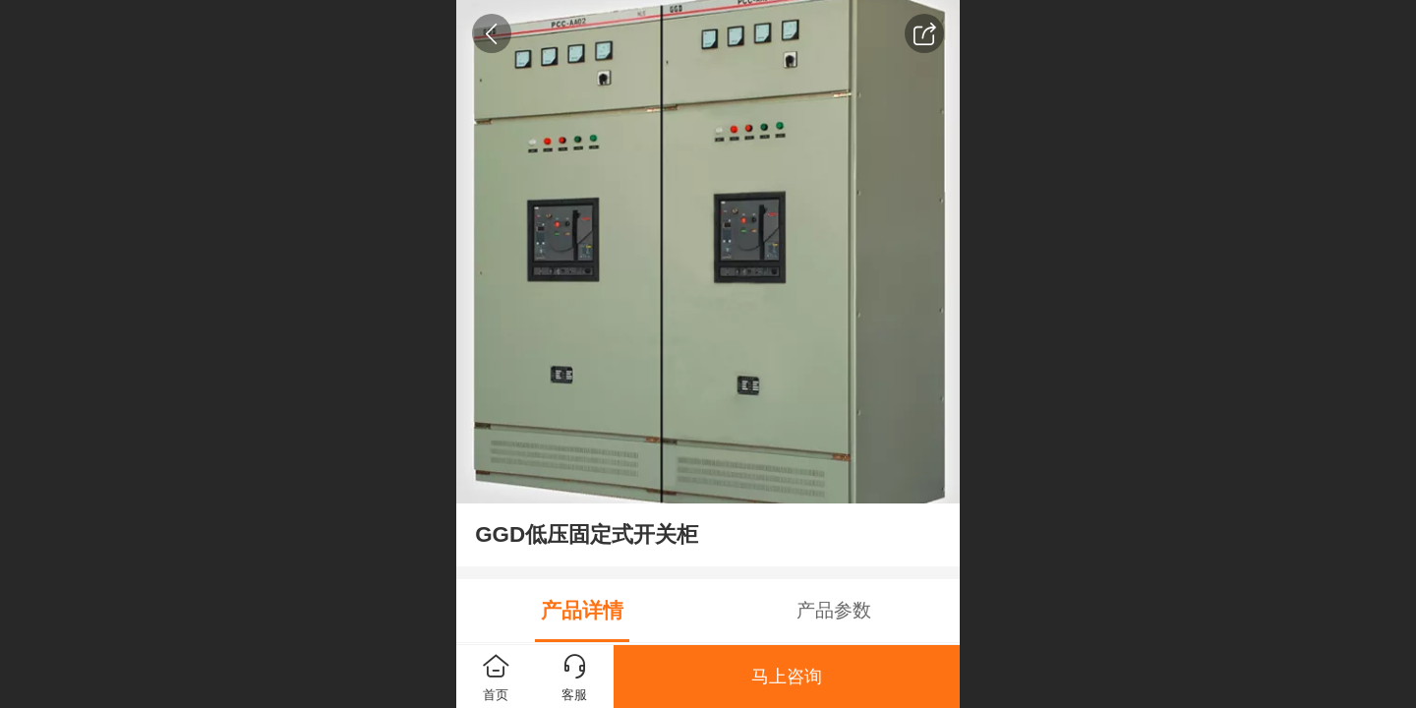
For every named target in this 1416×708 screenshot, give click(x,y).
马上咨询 (786, 676)
